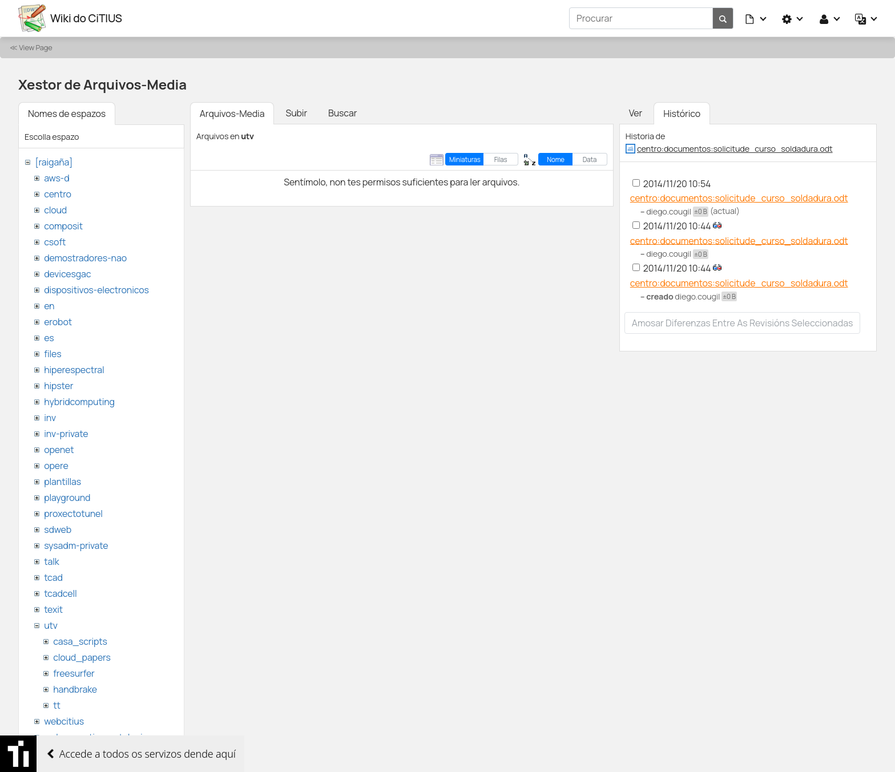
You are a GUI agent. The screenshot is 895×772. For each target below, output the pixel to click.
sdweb (57, 529)
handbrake (75, 689)
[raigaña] (53, 162)
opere (56, 465)
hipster (58, 385)
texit (53, 609)
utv (51, 625)
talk (51, 561)
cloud (55, 210)
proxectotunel (73, 513)
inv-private (66, 433)
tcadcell (60, 593)
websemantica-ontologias (98, 737)
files (52, 353)
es (49, 338)
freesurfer (74, 673)
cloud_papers (81, 657)
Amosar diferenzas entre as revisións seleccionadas (742, 323)
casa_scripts (80, 641)
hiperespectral (74, 369)
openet (59, 449)
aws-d (56, 178)
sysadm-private (76, 545)
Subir (296, 113)
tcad (53, 577)
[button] (756, 18)
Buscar (342, 113)
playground (67, 497)
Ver (635, 113)
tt (57, 705)
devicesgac (67, 274)
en (49, 306)
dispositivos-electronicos (96, 290)
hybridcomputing (79, 401)
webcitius (64, 721)
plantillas (62, 481)
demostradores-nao (85, 258)
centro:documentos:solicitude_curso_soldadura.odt (735, 148)
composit (63, 226)
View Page (35, 47)
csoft (55, 242)
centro (57, 194)
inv (50, 417)
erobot (58, 322)
